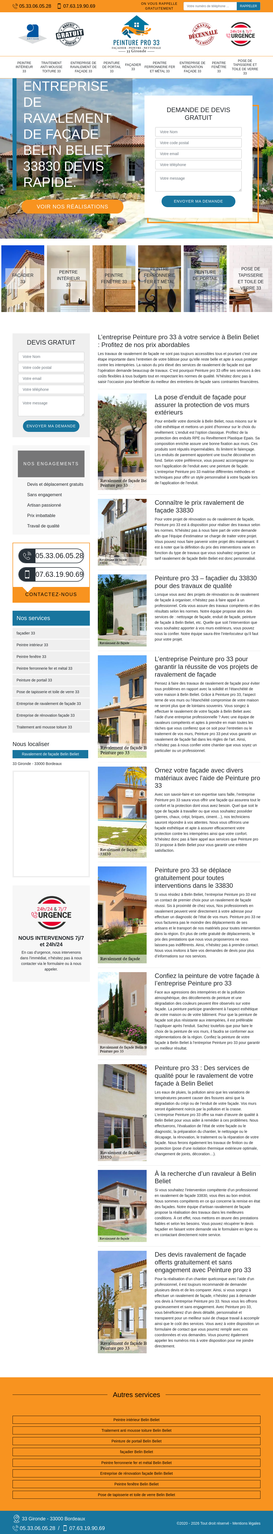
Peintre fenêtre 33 (218, 67)
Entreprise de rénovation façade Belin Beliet (136, 1473)
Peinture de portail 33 (111, 67)
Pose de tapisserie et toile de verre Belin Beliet (136, 1495)
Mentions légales (246, 1523)
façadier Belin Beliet (136, 1452)
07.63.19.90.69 (76, 6)
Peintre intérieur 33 (24, 67)
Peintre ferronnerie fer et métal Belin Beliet (136, 1463)
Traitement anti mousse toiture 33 (52, 67)
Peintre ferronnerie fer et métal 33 (159, 67)
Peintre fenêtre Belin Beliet (136, 1484)
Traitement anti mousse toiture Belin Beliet (137, 1430)
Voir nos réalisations (72, 207)
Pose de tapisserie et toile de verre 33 (245, 67)
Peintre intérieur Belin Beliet (137, 1420)
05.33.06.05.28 (32, 6)
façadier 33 (133, 67)
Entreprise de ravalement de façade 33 (83, 67)
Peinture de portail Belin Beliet (136, 1441)
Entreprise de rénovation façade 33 (193, 67)
